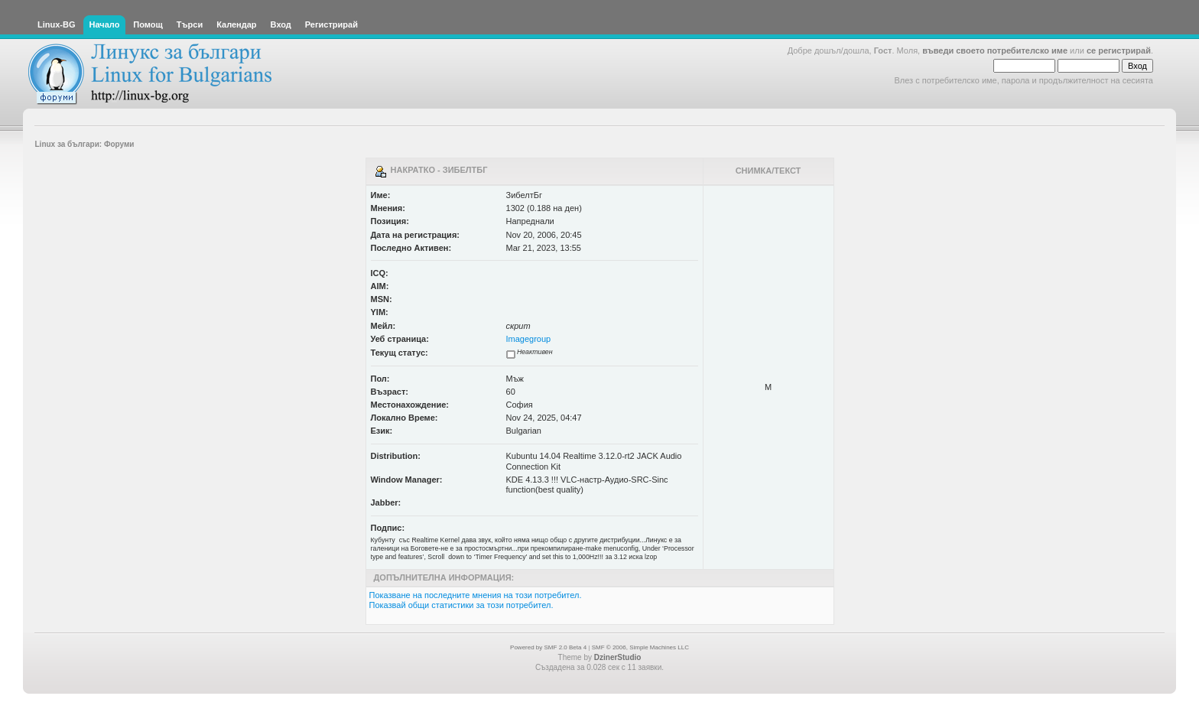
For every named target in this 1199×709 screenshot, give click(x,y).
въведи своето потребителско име (994, 50)
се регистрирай (1119, 50)
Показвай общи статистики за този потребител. (461, 605)
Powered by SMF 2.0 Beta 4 (548, 647)
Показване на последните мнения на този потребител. (475, 595)
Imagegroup (528, 338)
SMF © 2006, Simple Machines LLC (640, 647)
